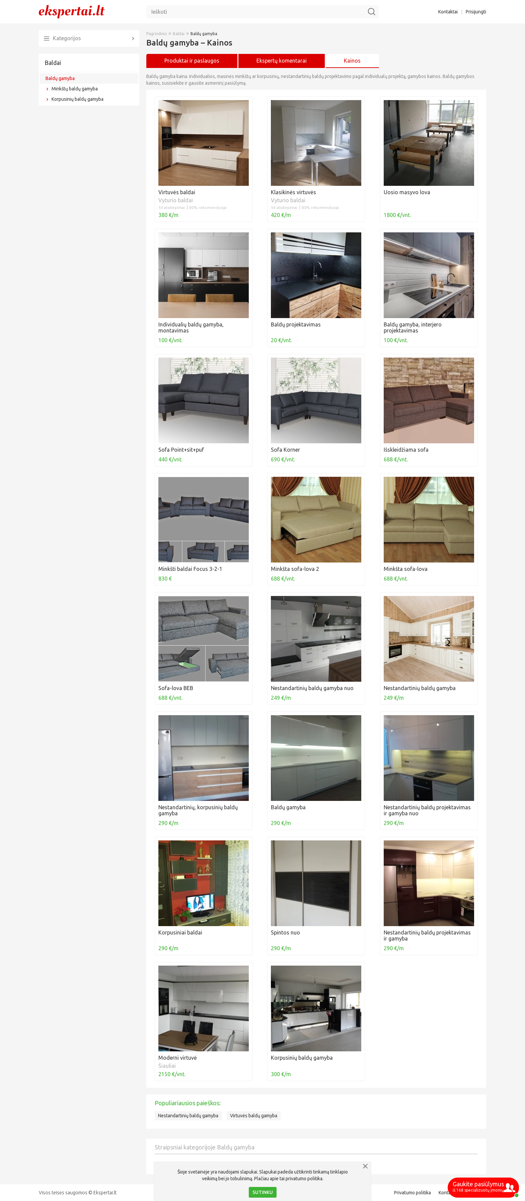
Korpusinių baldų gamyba (77, 99)
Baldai (53, 62)
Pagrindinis (156, 33)
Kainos (352, 61)
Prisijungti (476, 11)
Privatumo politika (412, 1192)
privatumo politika (304, 1178)
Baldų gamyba (60, 78)
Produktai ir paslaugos (191, 61)
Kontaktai (448, 11)
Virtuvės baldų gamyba (253, 1115)
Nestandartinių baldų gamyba (188, 1115)
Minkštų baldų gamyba (75, 88)
